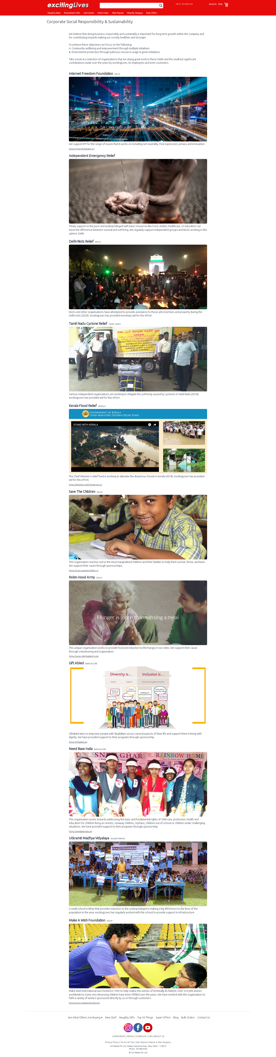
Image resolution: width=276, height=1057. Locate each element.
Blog (176, 1017)
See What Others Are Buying (85, 1017)
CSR (150, 1036)
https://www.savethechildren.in (83, 570)
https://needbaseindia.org (80, 831)
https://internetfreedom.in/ (81, 149)
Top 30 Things (145, 1017)
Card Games (88, 13)
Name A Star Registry (160, 1042)
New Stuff (111, 1017)
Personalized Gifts (72, 13)
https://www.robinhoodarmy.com (84, 656)
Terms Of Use (127, 1042)
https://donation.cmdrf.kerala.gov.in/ (85, 485)
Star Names (142, 1042)
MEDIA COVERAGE (136, 1036)
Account (212, 4)
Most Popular (118, 13)
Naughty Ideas (54, 13)
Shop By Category (135, 13)
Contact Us (203, 1017)
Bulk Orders (188, 1017)
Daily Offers (151, 13)
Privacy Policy (112, 1042)
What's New (103, 13)
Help (220, 4)
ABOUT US (158, 1036)
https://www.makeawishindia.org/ (84, 1003)
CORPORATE (118, 1036)
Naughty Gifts (127, 1017)
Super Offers (163, 1017)
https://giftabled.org (78, 742)
